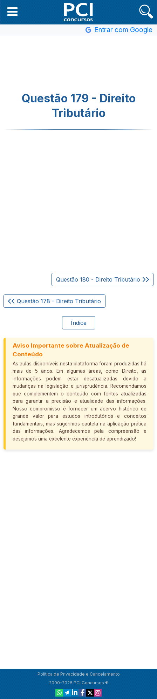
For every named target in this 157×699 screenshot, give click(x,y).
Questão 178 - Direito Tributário (54, 301)
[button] (12, 11)
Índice (79, 322)
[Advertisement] (78, 64)
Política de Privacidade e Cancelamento (78, 674)
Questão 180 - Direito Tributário (102, 279)
